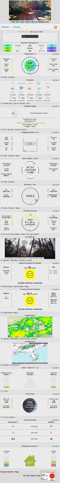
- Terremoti (17, 129)
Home (16, 27)
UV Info (4, 391)
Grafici (3, 77)
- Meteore (17, 234)
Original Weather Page (9, 472)
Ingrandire (4, 260)
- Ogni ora (15, 103)
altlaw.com (43, 21)
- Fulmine (23, 129)
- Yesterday (21, 260)
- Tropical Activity (15, 365)
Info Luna (4, 234)
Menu (6, 27)
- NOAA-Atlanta (14, 339)
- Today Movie (14, 260)
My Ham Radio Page (31, 476)
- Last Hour (28, 260)
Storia (3, 129)
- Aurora (11, 234)
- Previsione (10, 77)
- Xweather (33, 339)
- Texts (27, 103)
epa (33, 268)
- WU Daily (22, 103)
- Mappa (17, 208)
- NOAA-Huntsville (24, 339)
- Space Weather (34, 234)
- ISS (27, 234)
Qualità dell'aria (6, 286)
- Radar (17, 156)
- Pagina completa (18, 286)
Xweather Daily (6, 103)
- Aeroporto (10, 129)
